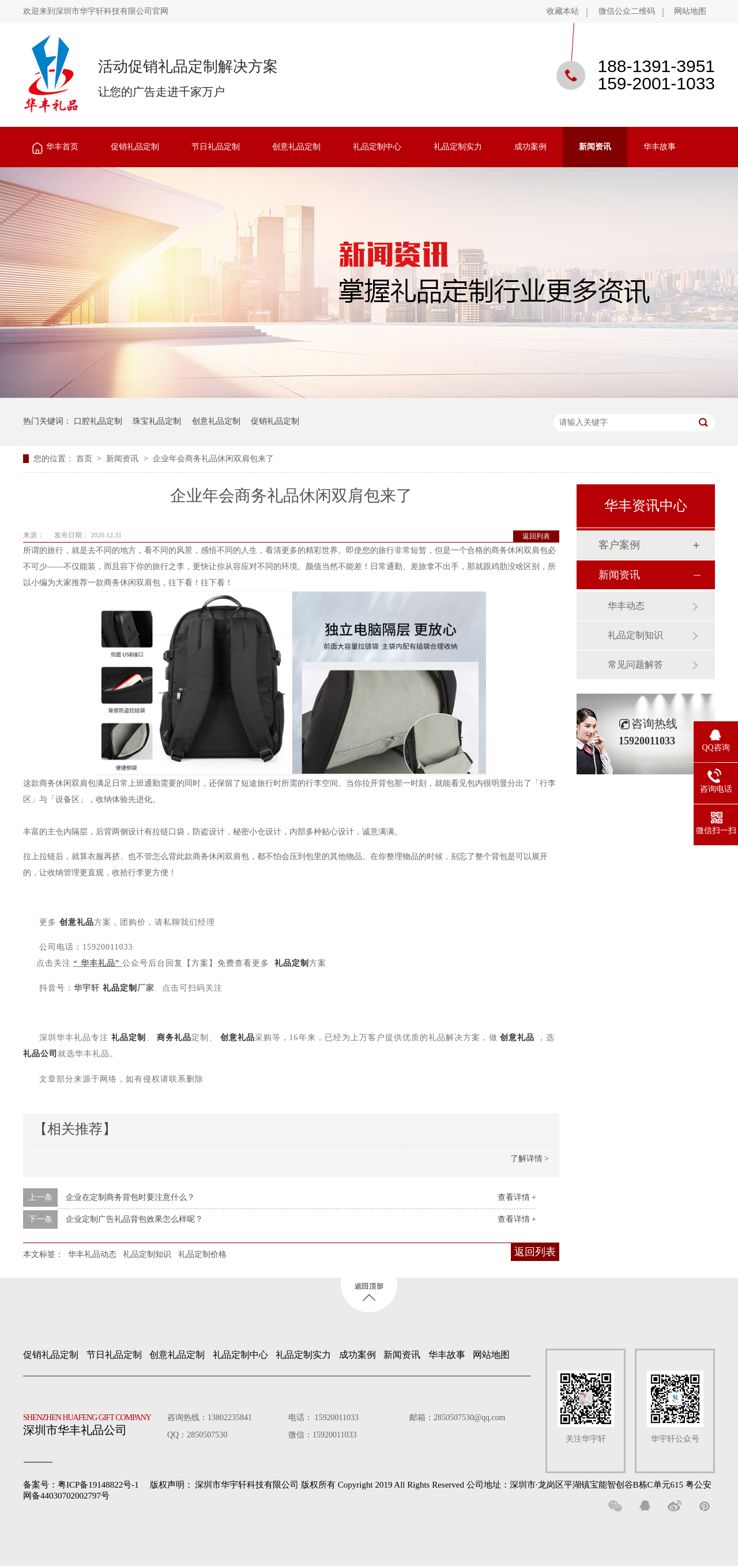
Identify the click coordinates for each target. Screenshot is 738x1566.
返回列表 (536, 536)
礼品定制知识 (147, 1254)
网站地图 (690, 11)
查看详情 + (517, 1197)
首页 (85, 458)
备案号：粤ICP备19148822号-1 (81, 1484)
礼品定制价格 (202, 1254)
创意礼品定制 (296, 146)
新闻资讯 (595, 146)
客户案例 (619, 545)
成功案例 (530, 146)
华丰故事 (659, 146)
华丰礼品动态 (92, 1254)
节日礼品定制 (215, 146)
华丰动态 (626, 606)
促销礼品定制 (135, 146)
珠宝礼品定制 (157, 421)
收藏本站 (563, 11)
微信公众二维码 (626, 11)
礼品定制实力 (458, 146)
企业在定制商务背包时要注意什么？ (130, 1197)
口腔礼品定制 (98, 421)
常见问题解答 (635, 664)
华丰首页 (62, 146)
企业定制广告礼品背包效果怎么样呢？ (134, 1219)
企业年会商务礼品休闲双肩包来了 (213, 458)
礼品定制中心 (377, 146)
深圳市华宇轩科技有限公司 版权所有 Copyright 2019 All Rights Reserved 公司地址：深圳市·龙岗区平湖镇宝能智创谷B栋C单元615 (439, 1484)
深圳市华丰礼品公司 (91, 1421)
